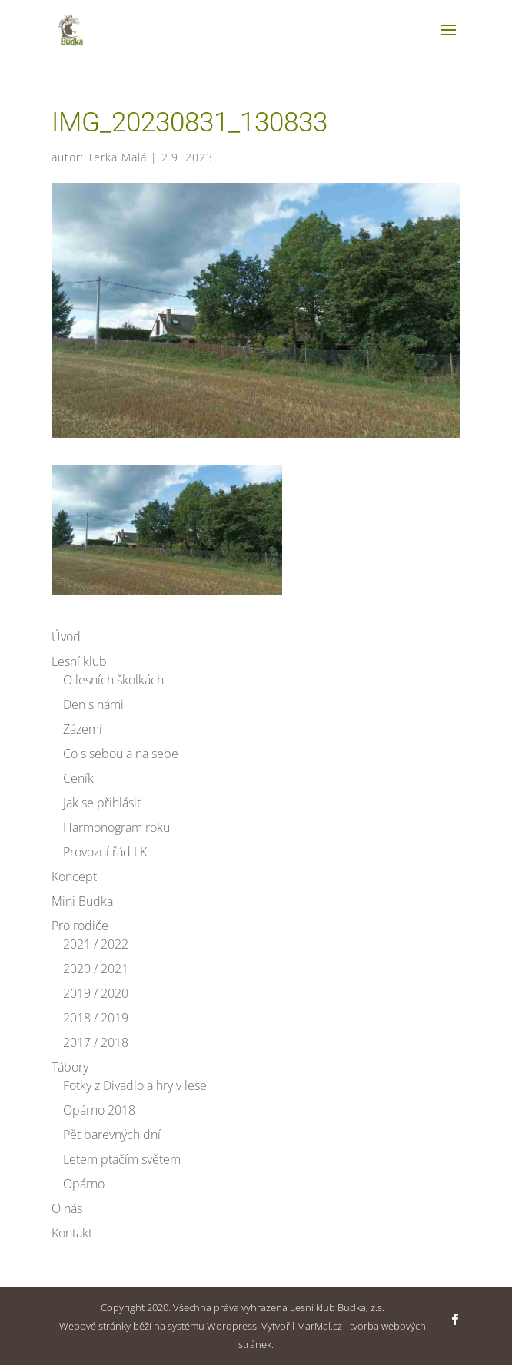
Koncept (74, 876)
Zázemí (82, 729)
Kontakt (72, 1232)
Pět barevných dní (112, 1134)
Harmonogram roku (116, 827)
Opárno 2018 (99, 1110)
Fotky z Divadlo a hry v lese (135, 1085)
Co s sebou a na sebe (120, 753)
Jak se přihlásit (102, 802)
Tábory (70, 1067)
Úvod (66, 636)
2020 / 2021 (95, 968)
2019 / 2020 (95, 993)
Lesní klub (79, 661)
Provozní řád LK (105, 851)
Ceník (78, 778)
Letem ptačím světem (122, 1159)
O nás (67, 1208)
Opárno (84, 1183)
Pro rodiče (80, 925)
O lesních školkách (113, 679)
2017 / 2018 (95, 1042)
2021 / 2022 (95, 944)
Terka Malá (117, 157)
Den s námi (93, 704)
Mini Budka (82, 901)
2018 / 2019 (95, 1017)
